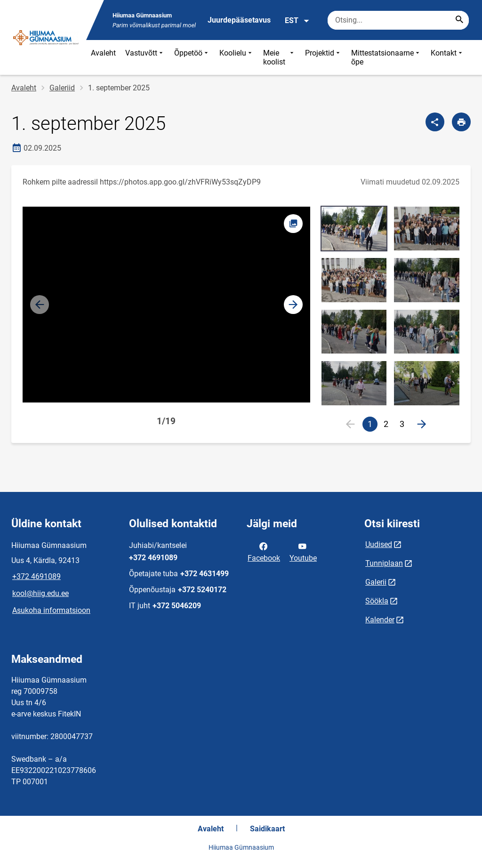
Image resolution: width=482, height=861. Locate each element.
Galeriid (62, 87)
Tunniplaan (384, 563)
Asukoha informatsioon (51, 610)
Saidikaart (267, 828)
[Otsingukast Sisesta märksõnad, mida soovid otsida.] (398, 20)
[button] (293, 304)
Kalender (379, 619)
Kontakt (447, 57)
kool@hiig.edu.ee (40, 593)
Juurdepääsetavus (239, 20)
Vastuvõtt (145, 57)
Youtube (303, 551)
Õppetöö (192, 57)
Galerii (375, 582)
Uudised (378, 544)
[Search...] (459, 20)
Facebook (264, 551)
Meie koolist (279, 57)
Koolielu (236, 57)
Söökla (376, 600)
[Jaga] (435, 122)
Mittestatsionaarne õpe (386, 57)
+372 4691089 (36, 576)
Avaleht (103, 52)
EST (297, 20)
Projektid (323, 57)
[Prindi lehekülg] (461, 122)
